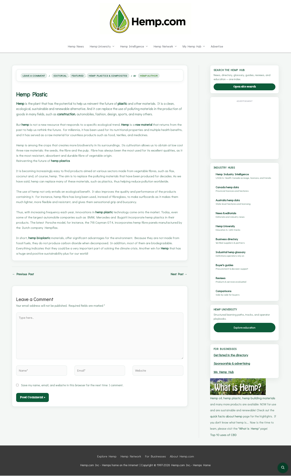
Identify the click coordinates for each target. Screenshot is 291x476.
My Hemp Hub (192, 46)
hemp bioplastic (40, 243)
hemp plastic (106, 217)
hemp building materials (258, 399)
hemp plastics (61, 166)
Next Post (178, 279)
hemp (26, 130)
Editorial (63, 75)
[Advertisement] (245, 129)
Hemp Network (164, 46)
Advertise (218, 46)
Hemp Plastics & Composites (116, 75)
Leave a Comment (35, 75)
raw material (147, 130)
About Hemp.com (180, 456)
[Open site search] (283, 468)
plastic (127, 103)
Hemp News (75, 46)
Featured (83, 75)
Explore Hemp (108, 456)
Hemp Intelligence (132, 46)
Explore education (244, 330)
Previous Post (24, 279)
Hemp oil (216, 399)
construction (91, 114)
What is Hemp (241, 429)
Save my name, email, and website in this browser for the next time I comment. (73, 387)
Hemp (20, 103)
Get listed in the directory (231, 358)
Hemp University (100, 46)
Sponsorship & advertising (232, 366)
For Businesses (155, 456)
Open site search (244, 86)
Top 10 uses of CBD (223, 435)
